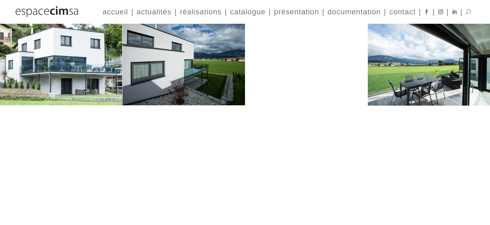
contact (402, 12)
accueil (115, 12)
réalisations (201, 12)
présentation (296, 12)
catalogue (247, 12)
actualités (154, 12)
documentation (354, 12)
